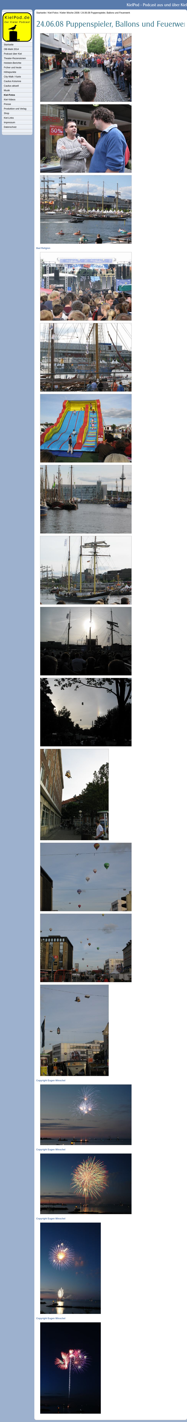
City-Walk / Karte (12, 76)
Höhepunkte (10, 72)
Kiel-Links (9, 118)
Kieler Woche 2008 (69, 12)
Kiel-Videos (9, 99)
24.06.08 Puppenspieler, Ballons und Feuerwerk (105, 12)
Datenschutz (10, 127)
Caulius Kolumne (12, 81)
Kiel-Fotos (9, 95)
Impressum (9, 122)
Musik (7, 90)
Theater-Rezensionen (15, 58)
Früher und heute (12, 67)
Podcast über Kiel (13, 53)
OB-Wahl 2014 (11, 49)
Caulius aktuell (11, 86)
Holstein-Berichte (12, 63)
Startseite (9, 44)
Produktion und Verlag (15, 108)
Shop (6, 113)
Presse (7, 104)
